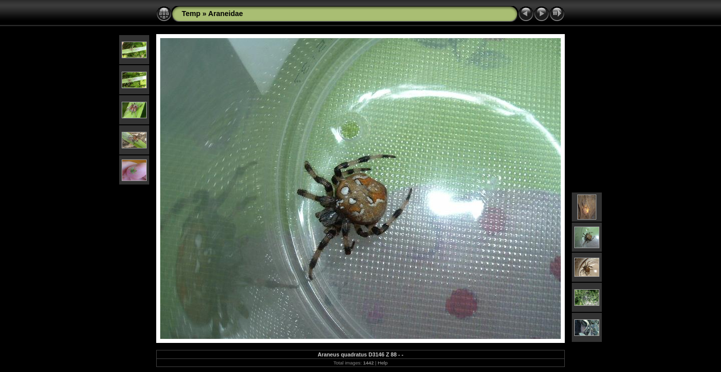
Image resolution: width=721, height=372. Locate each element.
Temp (191, 14)
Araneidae (225, 14)
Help (383, 362)
